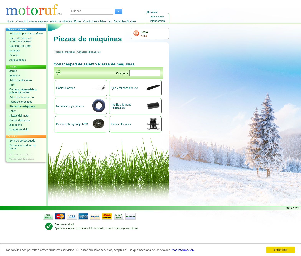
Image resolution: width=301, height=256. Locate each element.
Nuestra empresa (38, 21)
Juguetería (15, 124)
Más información (182, 250)
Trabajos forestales (20, 101)
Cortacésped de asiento (89, 52)
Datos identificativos (125, 21)
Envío (77, 21)
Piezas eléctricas (121, 124)
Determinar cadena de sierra (22, 147)
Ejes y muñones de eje (124, 88)
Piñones (14, 55)
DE (10, 155)
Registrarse (157, 16)
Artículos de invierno (21, 97)
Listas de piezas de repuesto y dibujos (20, 40)
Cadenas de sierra (20, 45)
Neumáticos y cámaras (70, 106)
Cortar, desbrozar (19, 120)
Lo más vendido (18, 129)
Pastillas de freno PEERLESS (121, 106)
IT (32, 155)
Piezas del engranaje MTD (72, 124)
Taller (12, 110)
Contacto (21, 21)
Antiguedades (17, 59)
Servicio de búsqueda (22, 140)
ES (27, 155)
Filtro (12, 84)
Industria (14, 75)
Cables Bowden (65, 88)
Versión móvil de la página (21, 159)
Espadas (14, 50)
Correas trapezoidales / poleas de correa (23, 91)
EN (16, 155)
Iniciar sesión (157, 20)
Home (10, 21)
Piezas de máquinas (22, 106)
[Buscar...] (92, 11)
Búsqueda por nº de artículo (26, 33)
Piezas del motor (19, 115)
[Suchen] (144, 73)
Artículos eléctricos (20, 80)
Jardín (13, 70)
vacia (144, 35)
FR (21, 155)
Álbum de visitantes (61, 21)
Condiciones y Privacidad (97, 21)
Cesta (144, 32)
